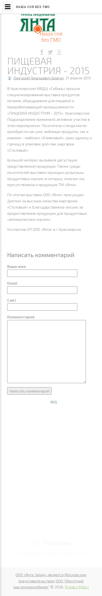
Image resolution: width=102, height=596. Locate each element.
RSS (65, 402)
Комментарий (20, 317)
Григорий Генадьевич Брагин (38, 78)
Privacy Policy (77, 587)
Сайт (11, 300)
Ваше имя (16, 266)
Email (12, 283)
